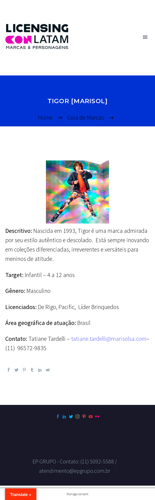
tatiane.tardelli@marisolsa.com (108, 339)
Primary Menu (145, 37)
